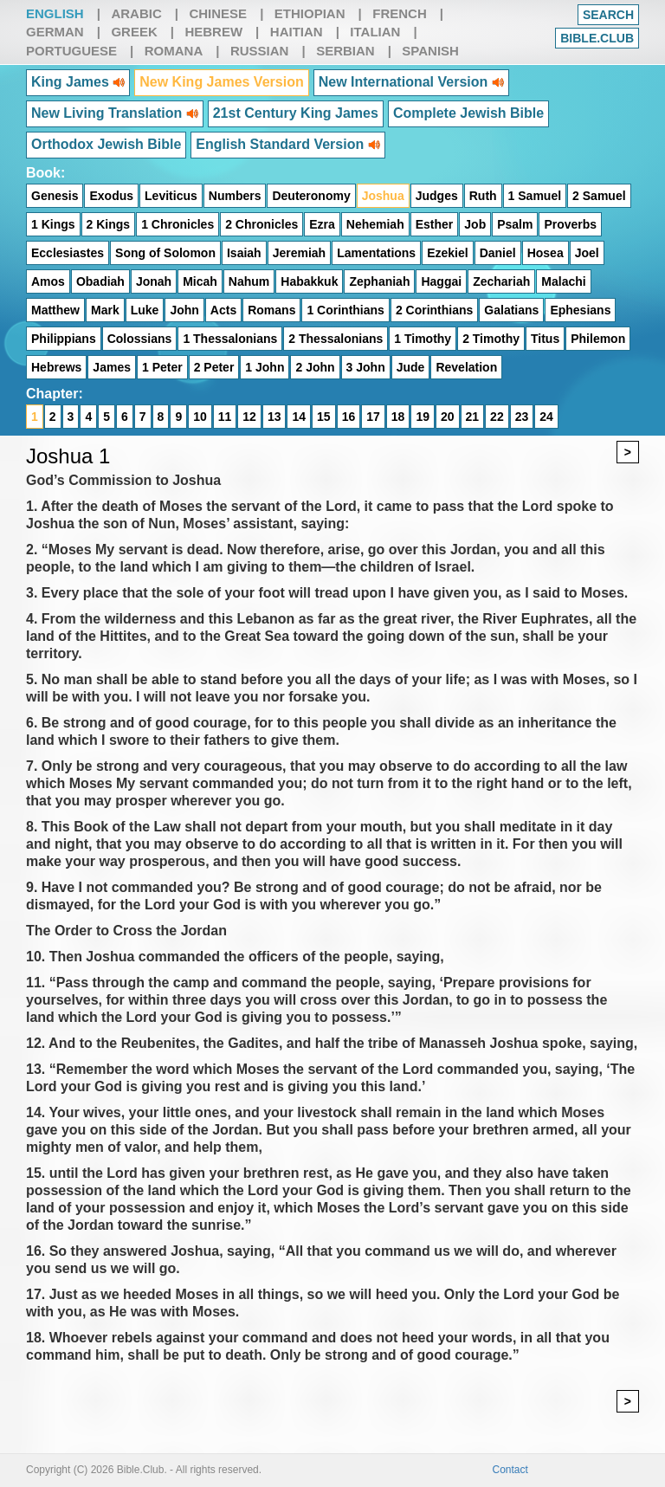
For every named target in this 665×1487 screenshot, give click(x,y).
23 (522, 416)
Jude (411, 367)
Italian (375, 31)
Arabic (136, 13)
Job (475, 224)
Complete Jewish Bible (468, 113)
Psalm (515, 224)
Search (608, 15)
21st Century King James (295, 113)
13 (274, 416)
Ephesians (580, 310)
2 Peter (214, 367)
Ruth (483, 196)
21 (473, 416)
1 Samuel (534, 196)
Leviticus (171, 196)
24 (546, 416)
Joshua (383, 196)
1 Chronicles (177, 224)
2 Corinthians (434, 310)
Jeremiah (299, 253)
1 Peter (162, 367)
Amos (48, 281)
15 (324, 416)
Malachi (563, 281)
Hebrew (213, 31)
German (55, 31)
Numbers (235, 196)
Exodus (111, 196)
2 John (314, 367)
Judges (437, 196)
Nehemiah (375, 224)
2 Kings (109, 224)
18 (398, 416)
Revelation (466, 367)
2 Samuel (598, 196)
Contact (510, 1470)
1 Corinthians (345, 310)
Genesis (54, 196)
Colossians (139, 339)
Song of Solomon (165, 253)
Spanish (430, 50)
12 (249, 416)
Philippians (63, 339)
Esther (435, 224)
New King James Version (221, 81)
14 (299, 416)
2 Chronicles (261, 224)
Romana (174, 50)
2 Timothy (491, 339)
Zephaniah (379, 281)
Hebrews (56, 367)
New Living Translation (114, 113)
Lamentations (376, 253)
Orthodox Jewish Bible (106, 144)
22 (497, 416)
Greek (134, 31)
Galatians (511, 310)
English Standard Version (287, 144)
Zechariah (501, 281)
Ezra (322, 224)
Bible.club (597, 38)
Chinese (218, 13)
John (184, 310)
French (399, 13)
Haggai (441, 281)
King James (78, 81)
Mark (105, 310)
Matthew (55, 310)
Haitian (296, 31)
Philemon (598, 339)
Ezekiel (447, 253)
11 (225, 416)
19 (422, 416)
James (112, 367)
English (55, 13)
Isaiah (244, 253)
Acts (223, 310)
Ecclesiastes (67, 253)
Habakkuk (309, 281)
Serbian (345, 50)
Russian (259, 50)
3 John (365, 367)
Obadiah (100, 281)
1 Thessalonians (230, 339)
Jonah (153, 281)
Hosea (545, 253)
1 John (264, 367)
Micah (200, 281)
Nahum (249, 281)
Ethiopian (309, 13)
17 (373, 416)
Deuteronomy (311, 196)
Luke (145, 310)
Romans (271, 310)
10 (200, 416)
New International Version (411, 81)
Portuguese (71, 50)
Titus (545, 339)
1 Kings (53, 224)
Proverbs (570, 224)
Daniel (498, 253)
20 (448, 416)
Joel (587, 253)
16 (349, 416)
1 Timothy (422, 339)
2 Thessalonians (335, 339)
